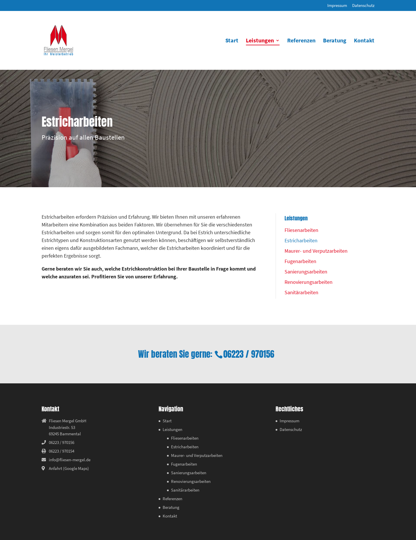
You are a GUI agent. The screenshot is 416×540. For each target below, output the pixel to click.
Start (231, 41)
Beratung (334, 41)
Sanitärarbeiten (301, 292)
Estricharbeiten (301, 240)
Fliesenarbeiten (301, 230)
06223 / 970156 (248, 354)
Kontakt (364, 41)
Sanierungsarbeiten (306, 271)
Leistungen (260, 41)
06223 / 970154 (61, 451)
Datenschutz (363, 5)
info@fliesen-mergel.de (69, 459)
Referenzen (301, 41)
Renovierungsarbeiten (309, 282)
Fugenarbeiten (300, 261)
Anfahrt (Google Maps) (69, 468)
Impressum (337, 5)
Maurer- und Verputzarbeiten (316, 250)
